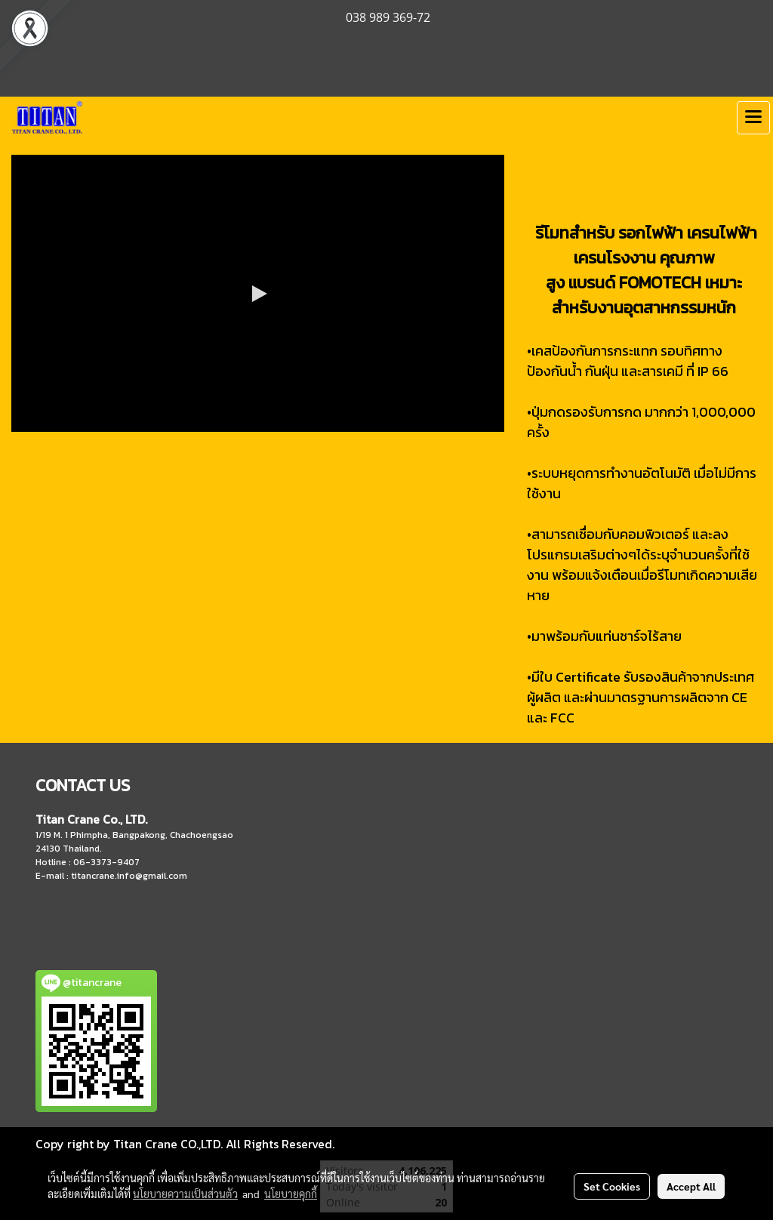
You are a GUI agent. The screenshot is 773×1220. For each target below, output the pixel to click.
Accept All (691, 1186)
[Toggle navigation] (753, 117)
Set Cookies (612, 1186)
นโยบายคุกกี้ (290, 1193)
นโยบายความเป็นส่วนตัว (185, 1193)
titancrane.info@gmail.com (129, 876)
